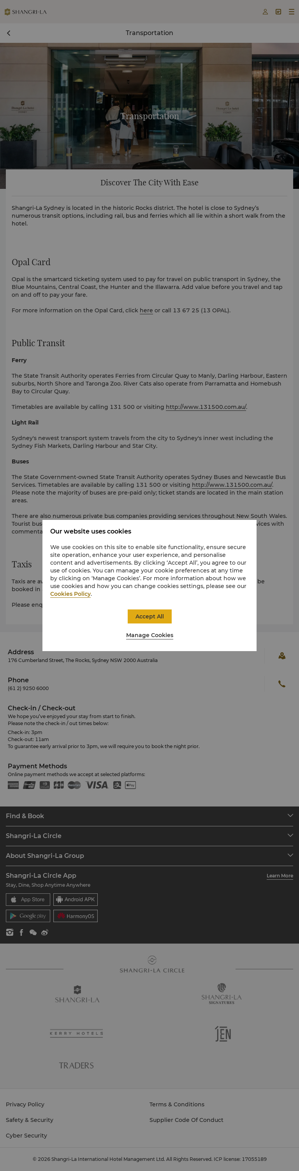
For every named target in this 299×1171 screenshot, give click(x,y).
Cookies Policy (70, 593)
